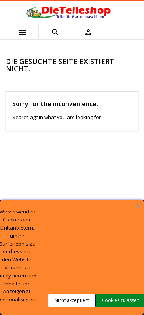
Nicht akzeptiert (72, 300)
